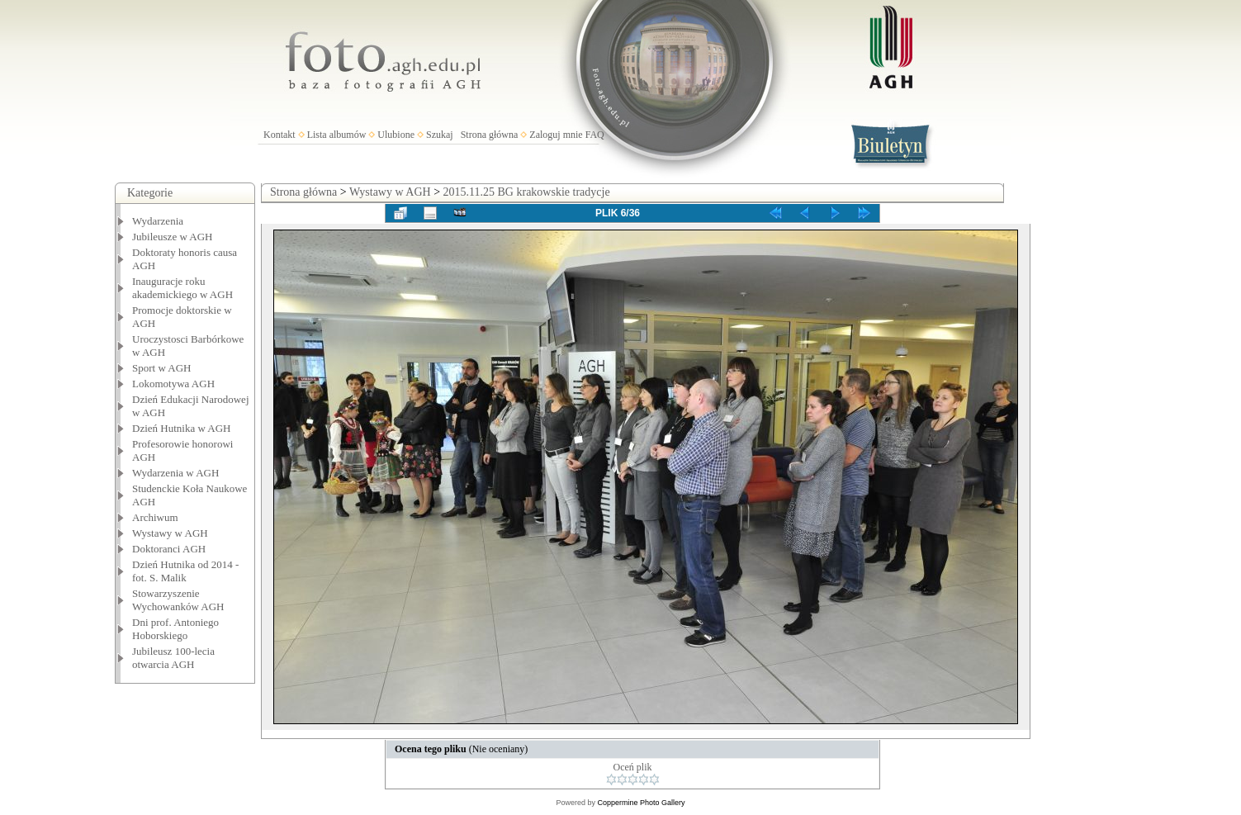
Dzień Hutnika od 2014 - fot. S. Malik (185, 571)
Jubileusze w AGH (172, 236)
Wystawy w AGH (170, 533)
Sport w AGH (162, 368)
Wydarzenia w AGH (175, 473)
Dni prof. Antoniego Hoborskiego (175, 629)
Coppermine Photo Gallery (640, 802)
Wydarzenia (157, 221)
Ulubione (395, 134)
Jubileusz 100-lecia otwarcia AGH (173, 657)
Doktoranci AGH (169, 549)
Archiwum (155, 517)
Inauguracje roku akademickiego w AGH (182, 288)
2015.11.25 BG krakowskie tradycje (526, 192)
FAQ (594, 134)
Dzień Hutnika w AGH (181, 428)
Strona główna (490, 134)
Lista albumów (337, 134)
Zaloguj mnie (555, 134)
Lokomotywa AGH (173, 383)
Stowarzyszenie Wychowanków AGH (178, 600)
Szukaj (439, 134)
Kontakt (279, 134)
